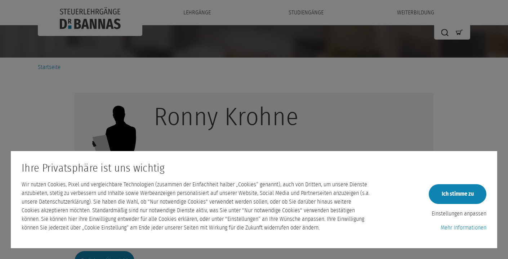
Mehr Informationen (463, 228)
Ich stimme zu (458, 194)
